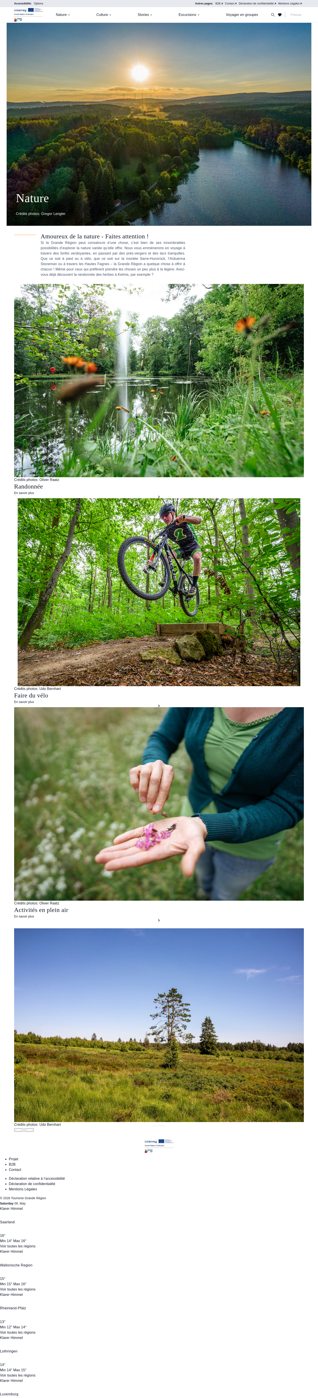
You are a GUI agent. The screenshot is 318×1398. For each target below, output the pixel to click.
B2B (217, 3)
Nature (61, 15)
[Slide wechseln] (18, 1130)
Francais (296, 14)
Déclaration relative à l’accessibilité (37, 1178)
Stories (143, 15)
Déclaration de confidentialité (256, 3)
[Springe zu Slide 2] (161, 1125)
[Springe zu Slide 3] (164, 1125)
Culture (102, 15)
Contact (229, 3)
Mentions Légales (288, 3)
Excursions (187, 15)
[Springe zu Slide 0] (154, 1125)
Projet (13, 1159)
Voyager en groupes (242, 15)
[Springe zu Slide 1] (157, 1125)
